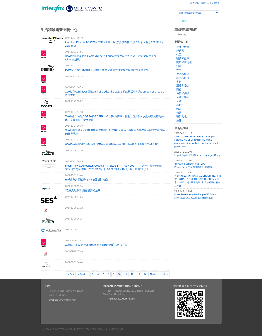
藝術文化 (181, 116)
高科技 (180, 104)
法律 (178, 120)
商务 (178, 89)
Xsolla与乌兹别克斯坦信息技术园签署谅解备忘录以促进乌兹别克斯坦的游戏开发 (111, 143)
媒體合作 (93, 20)
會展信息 (78, 20)
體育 (178, 108)
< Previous (83, 274)
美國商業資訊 (111, 20)
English (215, 2)
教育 (178, 112)
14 (145, 274)
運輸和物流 (182, 85)
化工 (178, 54)
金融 (178, 101)
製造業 (180, 50)
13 (138, 274)
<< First (70, 274)
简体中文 (194, 2)
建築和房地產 (184, 62)
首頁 (47, 20)
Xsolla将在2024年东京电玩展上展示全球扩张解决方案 (96, 244)
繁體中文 (205, 2)
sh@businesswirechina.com (62, 300)
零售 (178, 81)
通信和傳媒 (182, 93)
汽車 (178, 70)
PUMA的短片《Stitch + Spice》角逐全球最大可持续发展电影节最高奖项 (107, 69)
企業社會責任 (184, 46)
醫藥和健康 (182, 58)
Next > (153, 274)
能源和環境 (182, 77)
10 (119, 274)
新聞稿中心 (62, 20)
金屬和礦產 (182, 97)
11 (125, 274)
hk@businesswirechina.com (121, 298)
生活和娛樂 (182, 73)
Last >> (164, 274)
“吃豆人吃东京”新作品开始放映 (83, 190)
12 (132, 274)
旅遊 (178, 66)
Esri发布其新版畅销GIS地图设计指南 (86, 179)
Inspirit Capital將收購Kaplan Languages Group (197, 155)
